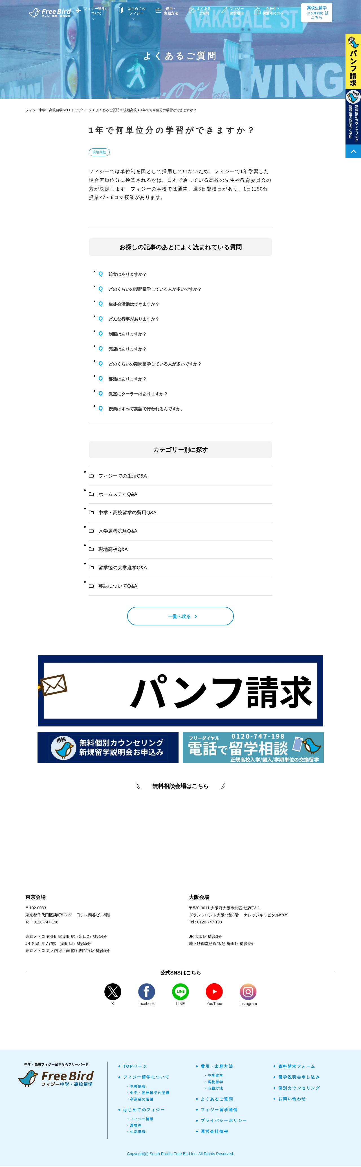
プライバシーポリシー (224, 1122)
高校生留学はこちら (317, 13)
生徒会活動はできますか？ (134, 304)
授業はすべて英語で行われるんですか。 (147, 408)
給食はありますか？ (128, 274)
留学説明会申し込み (299, 1078)
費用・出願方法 (217, 1067)
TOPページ (135, 1067)
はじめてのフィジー (144, 1111)
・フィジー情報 (140, 1120)
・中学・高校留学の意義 (148, 1094)
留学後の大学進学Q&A (118, 567)
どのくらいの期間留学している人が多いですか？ (155, 289)
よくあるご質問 (217, 1100)
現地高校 (99, 152)
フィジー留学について (146, 1078)
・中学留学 (214, 1077)
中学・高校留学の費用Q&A (123, 512)
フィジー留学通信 (219, 1111)
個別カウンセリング (299, 1089)
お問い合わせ (292, 1100)
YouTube (214, 995)
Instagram (248, 995)
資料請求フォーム (297, 1067)
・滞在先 (134, 1126)
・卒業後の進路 (140, 1100)
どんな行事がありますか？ (134, 319)
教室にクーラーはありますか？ (138, 393)
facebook (146, 995)
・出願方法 (214, 1089)
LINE (180, 995)
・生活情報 (136, 1133)
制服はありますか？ (128, 334)
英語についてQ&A (113, 586)
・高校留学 (214, 1083)
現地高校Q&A (108, 549)
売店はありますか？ (128, 349)
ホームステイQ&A (113, 494)
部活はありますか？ (128, 378)
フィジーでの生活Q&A (118, 476)
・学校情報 (136, 1087)
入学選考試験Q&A (113, 531)
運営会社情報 (215, 1132)
